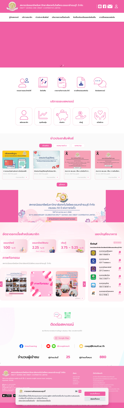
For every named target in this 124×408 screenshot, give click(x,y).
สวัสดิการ (75, 380)
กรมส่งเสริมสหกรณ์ (98, 381)
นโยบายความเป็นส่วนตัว (61, 17)
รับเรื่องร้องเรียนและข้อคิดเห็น (84, 17)
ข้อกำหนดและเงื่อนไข (44, 400)
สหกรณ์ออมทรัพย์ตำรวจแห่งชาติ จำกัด (103, 385)
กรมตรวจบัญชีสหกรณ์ (99, 383)
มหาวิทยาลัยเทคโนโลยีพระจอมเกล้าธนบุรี (103, 377)
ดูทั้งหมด (62, 184)
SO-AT (54, 405)
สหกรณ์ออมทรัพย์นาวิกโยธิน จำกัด (102, 387)
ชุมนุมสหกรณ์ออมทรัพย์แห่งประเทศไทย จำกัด (105, 379)
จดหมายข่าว (76, 382)
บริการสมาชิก (76, 377)
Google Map (63, 338)
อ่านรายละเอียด (21, 177)
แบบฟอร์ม (75, 384)
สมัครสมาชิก (76, 378)
